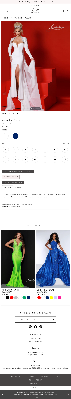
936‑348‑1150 (36, 368)
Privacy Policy (35, 380)
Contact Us (16, 376)
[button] (4, 11)
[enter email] (35, 319)
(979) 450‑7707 (36, 339)
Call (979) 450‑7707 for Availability (18, 171)
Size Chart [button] (66, 143)
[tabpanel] (35, 66)
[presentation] (18, 259)
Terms (57, 376)
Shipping (44, 376)
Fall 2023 (28, 18)
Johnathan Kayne (16, 18)
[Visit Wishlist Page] (64, 11)
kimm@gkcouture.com (35, 341)
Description (7, 187)
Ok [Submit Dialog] (68, 394)
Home (6, 18)
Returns (31, 376)
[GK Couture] (35, 10)
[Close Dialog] (3, 394)
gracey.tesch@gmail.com (54, 368)
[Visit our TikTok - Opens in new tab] (40, 326)
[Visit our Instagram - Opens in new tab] (30, 326)
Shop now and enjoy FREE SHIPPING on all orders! (35, 2)
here (37, 397)
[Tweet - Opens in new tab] (9, 113)
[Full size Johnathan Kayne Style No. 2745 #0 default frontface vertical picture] (35, 66)
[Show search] (8, 11)
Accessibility (35, 384)
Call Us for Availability (13, 182)
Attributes (18, 187)
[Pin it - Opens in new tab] (13, 113)
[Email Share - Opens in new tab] (17, 113)
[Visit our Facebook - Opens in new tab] (35, 326)
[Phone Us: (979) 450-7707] (35, 5)
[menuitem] (4, 11)
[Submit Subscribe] (52, 319)
